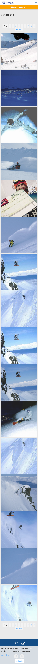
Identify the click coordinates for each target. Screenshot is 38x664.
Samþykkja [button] (19, 661)
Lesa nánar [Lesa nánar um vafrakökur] (5, 655)
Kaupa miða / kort (19, 7)
